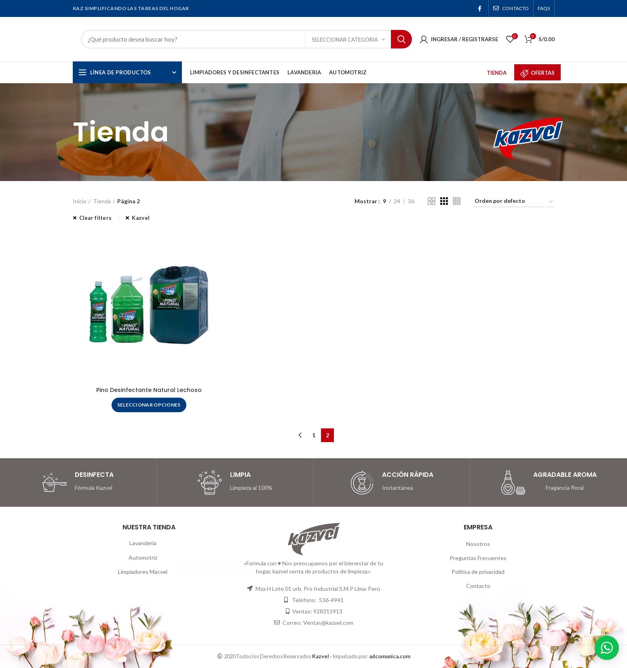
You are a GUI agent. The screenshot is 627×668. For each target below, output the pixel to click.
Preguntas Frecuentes (478, 557)
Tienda (102, 201)
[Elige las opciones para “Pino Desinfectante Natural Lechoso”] (149, 405)
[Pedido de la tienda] (514, 202)
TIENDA (497, 73)
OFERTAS (543, 73)
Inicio (80, 201)
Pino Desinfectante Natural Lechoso (149, 390)
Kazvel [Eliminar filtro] (141, 218)
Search (401, 39)
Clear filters (95, 218)
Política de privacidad (478, 571)
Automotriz (143, 557)
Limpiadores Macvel (142, 571)
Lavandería (142, 542)
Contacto (478, 585)
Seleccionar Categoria (345, 39)
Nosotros (478, 543)
